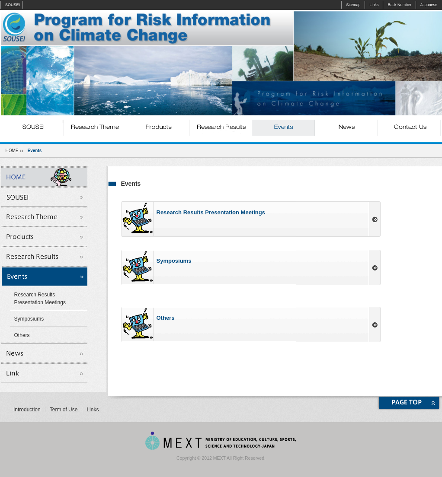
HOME (12, 150)
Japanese (428, 5)
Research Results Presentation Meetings (40, 298)
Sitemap (353, 5)
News (346, 128)
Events (283, 128)
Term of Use (64, 410)
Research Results (220, 128)
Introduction (27, 410)
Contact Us (409, 128)
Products (158, 128)
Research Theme (95, 128)
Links (373, 5)
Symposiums (29, 319)
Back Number (399, 5)
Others (22, 335)
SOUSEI (12, 5)
